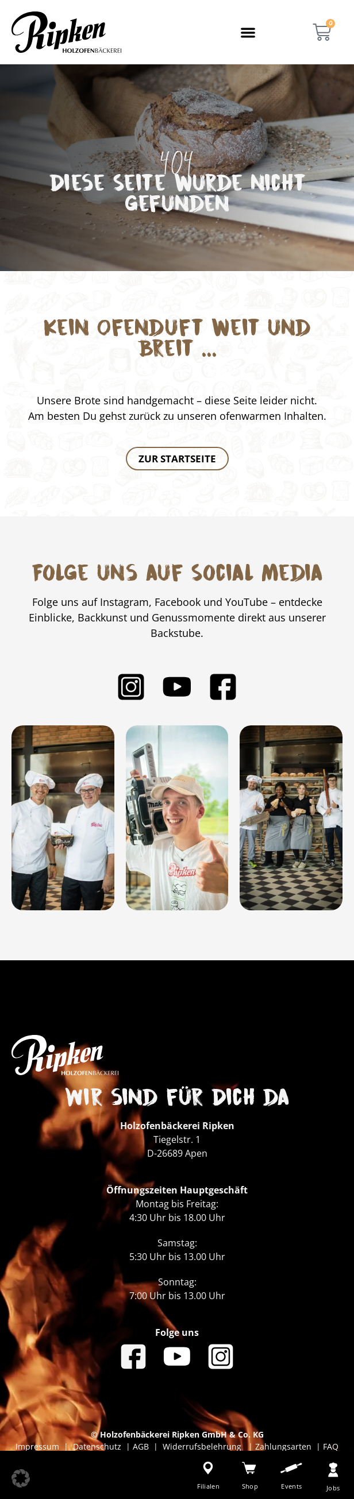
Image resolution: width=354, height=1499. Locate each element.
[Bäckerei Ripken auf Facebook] (223, 687)
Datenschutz (99, 1446)
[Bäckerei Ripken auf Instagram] (131, 687)
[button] (248, 32)
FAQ (329, 1446)
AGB (141, 1446)
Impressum (40, 1446)
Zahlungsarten (284, 1446)
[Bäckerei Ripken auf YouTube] (177, 687)
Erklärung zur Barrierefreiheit (182, 1458)
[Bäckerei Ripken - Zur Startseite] (66, 32)
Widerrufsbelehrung (203, 1446)
